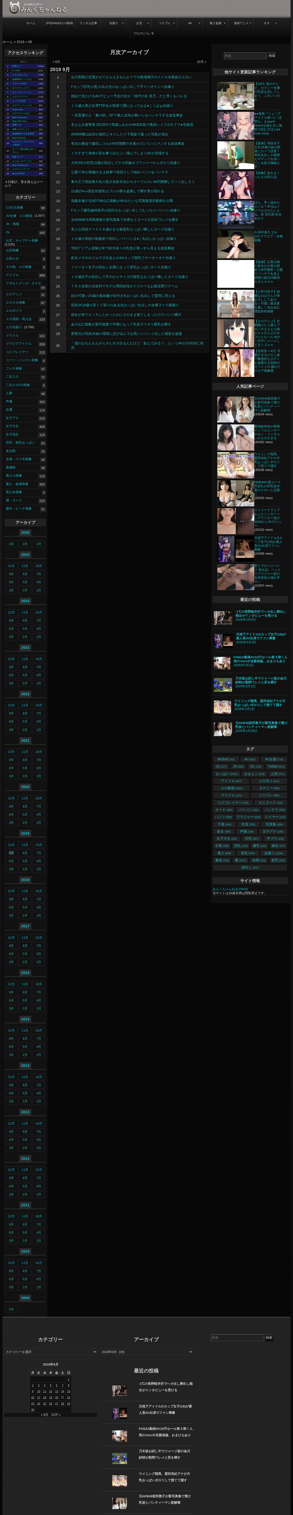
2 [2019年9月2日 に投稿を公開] (33, 1385)
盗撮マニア (17, 157)
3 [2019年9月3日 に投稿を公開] (38, 1385)
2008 (25, 1298)
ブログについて (143, 33)
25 (58, 296)
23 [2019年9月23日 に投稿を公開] (32, 1403)
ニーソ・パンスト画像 (22, 360)
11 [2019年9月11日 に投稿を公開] (44, 1391)
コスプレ (165, 23)
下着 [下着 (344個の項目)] (224, 824)
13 (58, 191)
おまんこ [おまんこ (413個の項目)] (254, 774)
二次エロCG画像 (18, 385)
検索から (16, 66)
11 (58, 172)
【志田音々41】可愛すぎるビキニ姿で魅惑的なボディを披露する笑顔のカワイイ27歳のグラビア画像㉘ (267, 360)
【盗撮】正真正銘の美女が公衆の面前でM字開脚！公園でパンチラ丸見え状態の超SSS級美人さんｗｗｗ (268, 271)
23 (58, 277)
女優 (9, 409)
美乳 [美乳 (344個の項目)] (248, 853)
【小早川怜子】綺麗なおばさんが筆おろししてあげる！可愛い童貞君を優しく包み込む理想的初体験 (267, 301)
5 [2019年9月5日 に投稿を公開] (50, 1385)
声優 (9, 401)
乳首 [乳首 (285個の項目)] (248, 824)
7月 (38, 574)
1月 (38, 544)
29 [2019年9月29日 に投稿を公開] (68, 1403)
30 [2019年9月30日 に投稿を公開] (32, 1409)
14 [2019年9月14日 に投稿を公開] (62, 1391)
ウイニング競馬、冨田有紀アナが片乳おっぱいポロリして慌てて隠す (267, 460)
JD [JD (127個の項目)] (221, 766)
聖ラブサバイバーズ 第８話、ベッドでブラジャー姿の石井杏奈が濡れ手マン (267, 573)
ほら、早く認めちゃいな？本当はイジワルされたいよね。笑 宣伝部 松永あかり (268, 210)
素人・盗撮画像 (17, 483)
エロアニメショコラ (22, 105)
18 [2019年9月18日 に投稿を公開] (44, 1397)
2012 (25, 1158)
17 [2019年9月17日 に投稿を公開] (38, 1397)
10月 (38, 566)
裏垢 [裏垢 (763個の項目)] (222, 860)
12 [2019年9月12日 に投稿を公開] (50, 1391)
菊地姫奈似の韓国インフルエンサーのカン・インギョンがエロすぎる (267, 432)
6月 (11, 582)
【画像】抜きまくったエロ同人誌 (267, 175)
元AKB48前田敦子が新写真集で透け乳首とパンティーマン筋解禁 (267, 404)
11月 (25, 566)
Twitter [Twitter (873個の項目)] (276, 766)
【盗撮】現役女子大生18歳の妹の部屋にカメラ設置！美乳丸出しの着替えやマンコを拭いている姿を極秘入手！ (267, 155)
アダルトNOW (19, 83)
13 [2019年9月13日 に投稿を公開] (56, 1391)
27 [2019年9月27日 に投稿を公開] (56, 1403)
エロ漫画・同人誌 (19, 319)
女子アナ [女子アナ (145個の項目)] (273, 831)
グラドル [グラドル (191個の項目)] (231, 795)
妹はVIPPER (18, 173)
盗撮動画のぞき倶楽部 (23, 133)
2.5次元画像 (14, 207)
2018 (25, 880)
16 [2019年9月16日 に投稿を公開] (32, 1397)
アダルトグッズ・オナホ (23, 283)
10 (58, 163)
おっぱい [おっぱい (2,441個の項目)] (227, 774)
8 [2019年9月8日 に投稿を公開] (68, 1385)
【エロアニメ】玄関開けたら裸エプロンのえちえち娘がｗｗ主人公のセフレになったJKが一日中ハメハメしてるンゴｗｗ (267, 333)
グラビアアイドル (19, 343)
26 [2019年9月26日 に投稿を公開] (50, 1403)
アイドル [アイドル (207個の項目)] (231, 781)
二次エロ (12, 376)
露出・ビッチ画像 (19, 508)
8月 (25, 574)
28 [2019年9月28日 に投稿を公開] (62, 1403)
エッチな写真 (18, 101)
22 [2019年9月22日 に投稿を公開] (68, 1397)
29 (58, 334)
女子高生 (12, 434)
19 (58, 248)
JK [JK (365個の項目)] (238, 766)
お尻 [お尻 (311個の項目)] (278, 774)
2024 (25, 601)
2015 (25, 1019)
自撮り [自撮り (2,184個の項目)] (273, 853)
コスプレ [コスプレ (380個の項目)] (269, 795)
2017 (25, 926)
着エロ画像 (14, 475)
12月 (11, 566)
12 (58, 182)
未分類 (11, 450)
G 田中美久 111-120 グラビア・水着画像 (268, 236)
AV (190, 23)
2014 (25, 1065)
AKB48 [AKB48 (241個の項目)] (226, 759)
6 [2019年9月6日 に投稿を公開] (56, 1385)
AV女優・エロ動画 (19, 215)
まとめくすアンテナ (22, 161)
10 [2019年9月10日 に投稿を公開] (38, 1391)
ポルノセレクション (22, 92)
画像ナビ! (17, 125)
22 (58, 267)
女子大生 (12, 426)
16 (58, 220)
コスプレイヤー (17, 352)
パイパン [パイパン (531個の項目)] (248, 810)
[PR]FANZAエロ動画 (59, 23)
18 (58, 239)
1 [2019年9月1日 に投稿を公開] (68, 1379)
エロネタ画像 (15, 302)
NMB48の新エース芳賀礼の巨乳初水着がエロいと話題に (267, 488)
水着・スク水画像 (19, 459)
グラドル (12, 335)
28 (58, 324)
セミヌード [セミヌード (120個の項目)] (271, 803)
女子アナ (12, 417)
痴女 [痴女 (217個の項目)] (278, 846)
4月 (38, 582)
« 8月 (56, 62)
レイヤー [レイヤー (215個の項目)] (275, 817)
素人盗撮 (215, 23)
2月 (25, 544)
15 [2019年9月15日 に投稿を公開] (68, 1391)
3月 (11, 544)
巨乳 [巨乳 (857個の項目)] (252, 838)
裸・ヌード (14, 500)
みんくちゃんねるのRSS (230, 889)
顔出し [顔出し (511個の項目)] (250, 867)
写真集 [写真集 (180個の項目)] (274, 824)
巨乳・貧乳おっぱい (20, 442)
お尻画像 (12, 250)
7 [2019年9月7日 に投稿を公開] (62, 1385)
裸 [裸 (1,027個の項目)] (240, 860)
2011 (25, 1205)
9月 (11, 574)
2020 (25, 787)
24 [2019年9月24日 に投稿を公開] (38, 1403)
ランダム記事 (88, 23)
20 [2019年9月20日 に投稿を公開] (56, 1397)
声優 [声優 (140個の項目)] (247, 831)
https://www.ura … (21, 165)
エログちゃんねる (21, 113)
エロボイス (14, 310)
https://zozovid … (21, 117)
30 (58, 346)
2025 (25, 554)
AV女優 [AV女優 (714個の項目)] (274, 759)
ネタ (267, 23)
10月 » (201, 62)
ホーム (30, 23)
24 (58, 286)
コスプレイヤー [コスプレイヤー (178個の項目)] (233, 803)
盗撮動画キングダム (22, 79)
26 (58, 305)
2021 (25, 740)
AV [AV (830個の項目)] (250, 759)
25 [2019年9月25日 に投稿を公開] (44, 1403)
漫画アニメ (241, 23)
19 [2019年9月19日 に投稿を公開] (50, 1397)
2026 (25, 532)
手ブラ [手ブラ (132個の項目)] (275, 838)
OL (8, 232)
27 (58, 315)
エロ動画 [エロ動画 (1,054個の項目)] (232, 788)
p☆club (16, 70)
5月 (25, 582)
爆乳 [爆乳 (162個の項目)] (259, 846)
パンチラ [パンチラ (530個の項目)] (274, 810)
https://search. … (21, 138)
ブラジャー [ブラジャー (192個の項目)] (248, 817)
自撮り (113, 23)
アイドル (12, 275)
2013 (25, 1112)
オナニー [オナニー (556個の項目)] (269, 788)
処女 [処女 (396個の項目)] (224, 831)
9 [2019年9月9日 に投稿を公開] (33, 1391)
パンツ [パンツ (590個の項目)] (223, 817)
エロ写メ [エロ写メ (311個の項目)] (269, 781)
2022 (25, 694)
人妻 (9, 393)
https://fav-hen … (21, 121)
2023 (25, 647)
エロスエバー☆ (20, 96)
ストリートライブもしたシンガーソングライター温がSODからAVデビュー (267, 518)
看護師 (11, 467)
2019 (20, 42)
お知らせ (12, 258)
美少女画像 (14, 492)
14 (58, 201)
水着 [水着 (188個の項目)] (222, 846)
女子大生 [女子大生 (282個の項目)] (227, 838)
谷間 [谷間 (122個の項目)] (259, 860)
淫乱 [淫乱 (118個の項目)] (240, 846)
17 (58, 229)
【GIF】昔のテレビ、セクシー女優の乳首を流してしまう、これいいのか (267, 91)
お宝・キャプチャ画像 (22, 240)
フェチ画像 (14, 368)
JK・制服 (12, 224)
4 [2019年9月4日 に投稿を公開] (44, 1385)
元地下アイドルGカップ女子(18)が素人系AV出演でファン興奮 (268, 543)
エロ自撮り (14, 327)
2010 (25, 1251)
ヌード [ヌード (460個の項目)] (223, 810)
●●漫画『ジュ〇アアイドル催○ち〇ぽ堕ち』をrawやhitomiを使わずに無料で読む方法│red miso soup (268, 123)
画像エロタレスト (21, 129)
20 (58, 258)
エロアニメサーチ (21, 169)
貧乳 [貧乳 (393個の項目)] (278, 860)
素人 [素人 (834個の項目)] (224, 853)
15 (58, 210)
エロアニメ (14, 294)
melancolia (17, 109)
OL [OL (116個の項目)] (255, 766)
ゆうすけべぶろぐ (21, 88)
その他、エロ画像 (19, 266)
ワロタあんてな (20, 75)
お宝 (139, 23)
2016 (25, 972)
